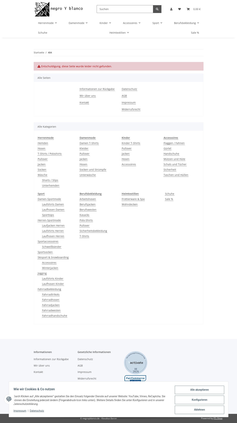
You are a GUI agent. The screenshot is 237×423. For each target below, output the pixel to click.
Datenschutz (38, 411)
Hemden (43, 143)
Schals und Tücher (175, 164)
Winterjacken (50, 268)
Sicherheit (170, 169)
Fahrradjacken (51, 305)
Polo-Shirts (86, 220)
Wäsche (42, 175)
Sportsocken (45, 252)
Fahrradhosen (50, 299)
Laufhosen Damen (53, 209)
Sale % (169, 199)
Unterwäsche (88, 175)
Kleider (84, 148)
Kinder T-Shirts (131, 143)
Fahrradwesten (51, 310)
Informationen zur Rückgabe (97, 89)
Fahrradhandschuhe (54, 315)
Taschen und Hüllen (176, 175)
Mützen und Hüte (174, 159)
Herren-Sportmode (49, 220)
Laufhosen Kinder (53, 284)
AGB (124, 95)
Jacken (42, 164)
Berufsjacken (88, 204)
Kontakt (84, 102)
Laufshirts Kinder (52, 278)
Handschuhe (171, 153)
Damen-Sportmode (49, 199)
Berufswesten (88, 209)
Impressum (21, 411)
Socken (42, 169)
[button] (171, 9)
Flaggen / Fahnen (174, 143)
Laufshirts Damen (53, 204)
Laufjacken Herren (53, 225)
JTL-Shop (218, 418)
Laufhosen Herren (53, 236)
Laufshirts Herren (53, 231)
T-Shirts (84, 236)
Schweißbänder (51, 246)
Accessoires (129, 164)
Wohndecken (130, 204)
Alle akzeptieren (198, 391)
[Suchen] (125, 9)
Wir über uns (88, 95)
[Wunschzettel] (179, 9)
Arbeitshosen (88, 199)
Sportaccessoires (48, 241)
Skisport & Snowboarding (53, 257)
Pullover (43, 159)
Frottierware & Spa (133, 199)
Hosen (41, 148)
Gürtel (167, 148)
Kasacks (84, 215)
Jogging (42, 273)
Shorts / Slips (50, 180)
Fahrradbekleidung (49, 289)
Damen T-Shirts (89, 143)
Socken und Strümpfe (93, 169)
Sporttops (48, 215)
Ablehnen (198, 410)
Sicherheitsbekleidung (93, 231)
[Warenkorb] (194, 9)
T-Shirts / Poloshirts (50, 153)
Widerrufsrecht (131, 109)
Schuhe (169, 193)
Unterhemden (50, 185)
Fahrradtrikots (50, 294)
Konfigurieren (198, 400)
